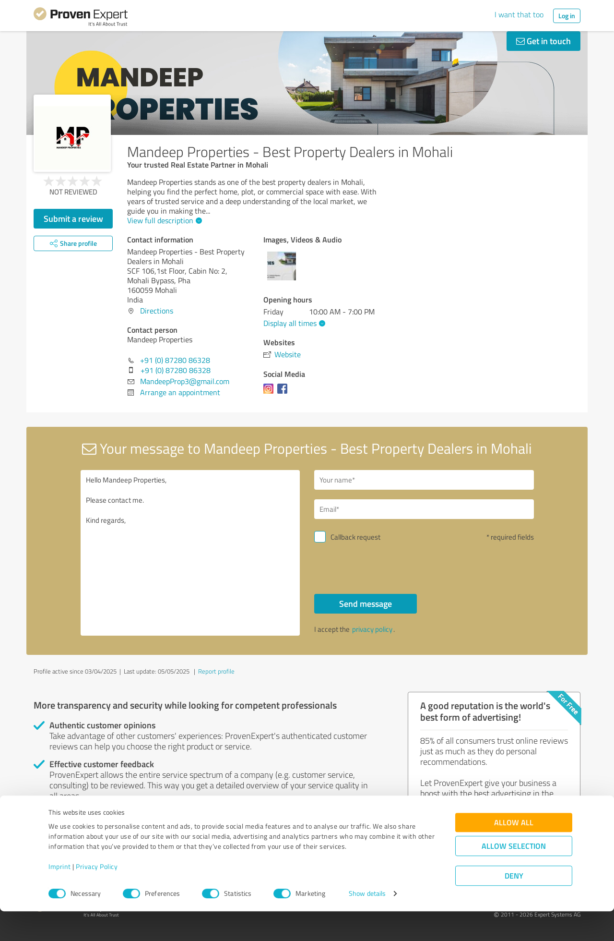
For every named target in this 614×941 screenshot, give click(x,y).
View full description (163, 220)
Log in (566, 15)
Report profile (216, 671)
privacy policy (372, 629)
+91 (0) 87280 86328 (175, 360)
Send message (365, 603)
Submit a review (73, 218)
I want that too (519, 14)
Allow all (513, 851)
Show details (367, 923)
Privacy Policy (97, 896)
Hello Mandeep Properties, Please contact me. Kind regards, (190, 553)
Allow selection (514, 875)
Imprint (59, 896)
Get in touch (543, 41)
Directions (156, 310)
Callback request (355, 537)
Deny (514, 905)
